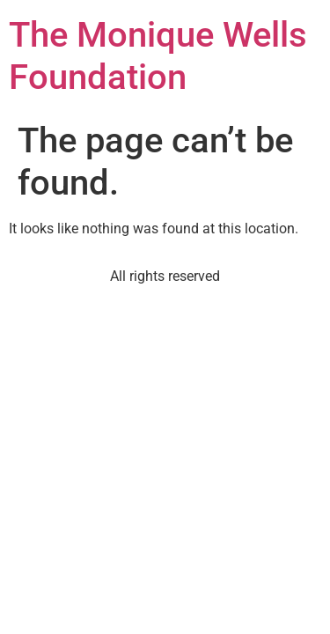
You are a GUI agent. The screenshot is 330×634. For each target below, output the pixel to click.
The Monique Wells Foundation (158, 56)
